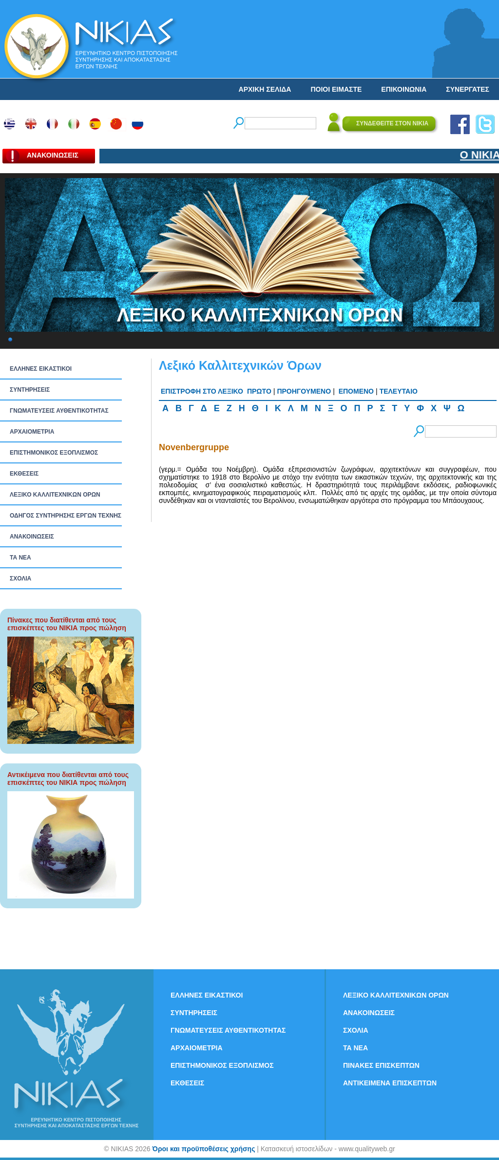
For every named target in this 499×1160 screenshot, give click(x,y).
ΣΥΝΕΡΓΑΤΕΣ (467, 89)
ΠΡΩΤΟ (259, 391)
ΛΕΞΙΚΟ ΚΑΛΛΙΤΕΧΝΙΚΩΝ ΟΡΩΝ (55, 494)
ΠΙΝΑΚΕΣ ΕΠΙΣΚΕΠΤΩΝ (381, 1065)
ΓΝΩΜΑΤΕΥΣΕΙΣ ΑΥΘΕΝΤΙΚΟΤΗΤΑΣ (59, 410)
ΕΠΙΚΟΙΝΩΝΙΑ (403, 89)
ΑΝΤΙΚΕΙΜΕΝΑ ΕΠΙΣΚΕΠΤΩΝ (390, 1083)
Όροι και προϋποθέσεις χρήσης (203, 1149)
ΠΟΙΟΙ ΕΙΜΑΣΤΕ (336, 89)
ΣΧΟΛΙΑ (20, 578)
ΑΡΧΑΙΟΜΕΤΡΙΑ (32, 431)
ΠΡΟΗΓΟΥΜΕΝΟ (304, 391)
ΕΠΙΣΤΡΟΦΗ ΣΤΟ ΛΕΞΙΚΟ (202, 391)
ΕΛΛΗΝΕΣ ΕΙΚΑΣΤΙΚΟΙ (41, 368)
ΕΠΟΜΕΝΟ (356, 391)
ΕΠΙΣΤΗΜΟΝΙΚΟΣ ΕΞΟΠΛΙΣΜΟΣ (54, 452)
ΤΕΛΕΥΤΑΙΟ (399, 391)
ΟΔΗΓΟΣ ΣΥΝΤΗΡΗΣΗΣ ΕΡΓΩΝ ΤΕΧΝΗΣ (65, 515)
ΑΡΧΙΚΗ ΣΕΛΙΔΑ (265, 89)
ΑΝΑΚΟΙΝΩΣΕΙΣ (32, 536)
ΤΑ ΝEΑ (20, 557)
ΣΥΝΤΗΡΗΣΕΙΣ (30, 389)
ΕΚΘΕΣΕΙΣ (24, 473)
